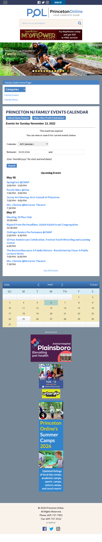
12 (37, 308)
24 (9, 319)
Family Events (11, 95)
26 (37, 319)
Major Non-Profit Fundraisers (49, 118)
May (50, 284)
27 (51, 319)
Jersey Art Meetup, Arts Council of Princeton (33, 197)
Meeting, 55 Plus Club (19, 217)
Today (94, 284)
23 (92, 313)
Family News (11, 99)
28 (65, 319)
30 (92, 319)
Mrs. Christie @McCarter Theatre (26, 204)
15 (79, 308)
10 (9, 308)
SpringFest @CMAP (18, 182)
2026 (7, 284)
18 (23, 313)
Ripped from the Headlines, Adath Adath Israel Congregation (42, 224)
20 (51, 313)
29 (79, 319)
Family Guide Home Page (18, 82)
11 (23, 308)
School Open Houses (18, 118)
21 (65, 313)
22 (79, 313)
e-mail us (51, 522)
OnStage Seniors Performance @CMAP (29, 232)
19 (37, 313)
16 (92, 308)
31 (9, 324)
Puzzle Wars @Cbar (18, 189)
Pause (68, 71)
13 (51, 308)
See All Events (51, 270)
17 (9, 313)
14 (65, 308)
